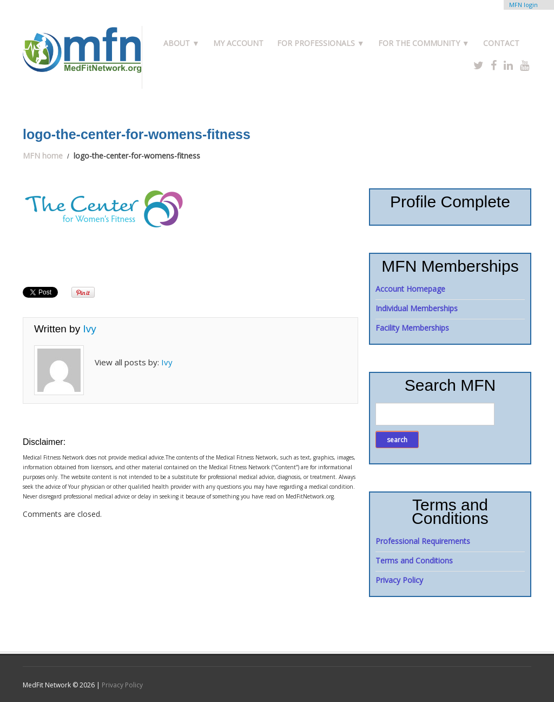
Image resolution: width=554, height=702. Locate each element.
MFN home (43, 155)
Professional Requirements (422, 541)
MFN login (523, 5)
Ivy (89, 328)
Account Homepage (410, 289)
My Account (238, 43)
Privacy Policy (399, 580)
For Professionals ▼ (321, 43)
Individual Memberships (416, 308)
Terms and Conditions (414, 560)
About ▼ (181, 43)
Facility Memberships (412, 328)
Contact (501, 43)
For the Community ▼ (424, 43)
